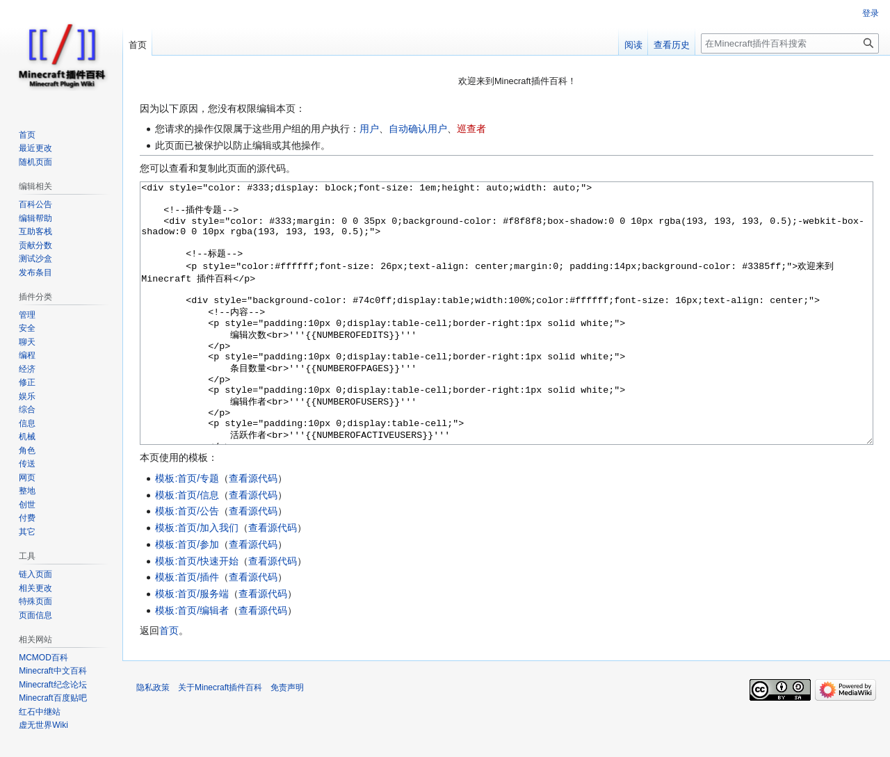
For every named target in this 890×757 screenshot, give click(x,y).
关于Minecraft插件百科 (220, 739)
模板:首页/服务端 (192, 645)
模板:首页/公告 (187, 563)
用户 (369, 128)
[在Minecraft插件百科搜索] (790, 43)
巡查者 (471, 128)
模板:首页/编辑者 (192, 662)
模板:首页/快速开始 (196, 613)
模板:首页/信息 (187, 547)
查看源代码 (253, 530)
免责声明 (287, 739)
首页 (169, 682)
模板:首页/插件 (187, 629)
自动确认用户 (418, 128)
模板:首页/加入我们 (196, 579)
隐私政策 (153, 739)
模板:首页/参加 (187, 596)
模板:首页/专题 (187, 530)
